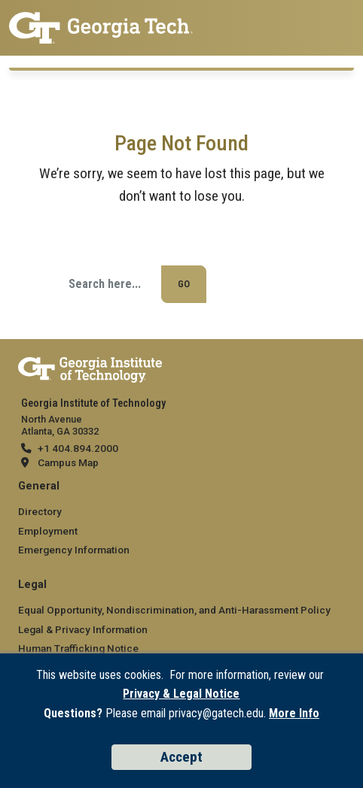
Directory (40, 511)
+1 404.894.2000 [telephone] (78, 448)
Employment (48, 531)
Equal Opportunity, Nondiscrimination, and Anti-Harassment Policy (174, 610)
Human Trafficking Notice (78, 648)
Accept (181, 756)
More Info (294, 713)
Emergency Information (74, 550)
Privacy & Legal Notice (181, 693)
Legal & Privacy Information (83, 629)
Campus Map (68, 462)
